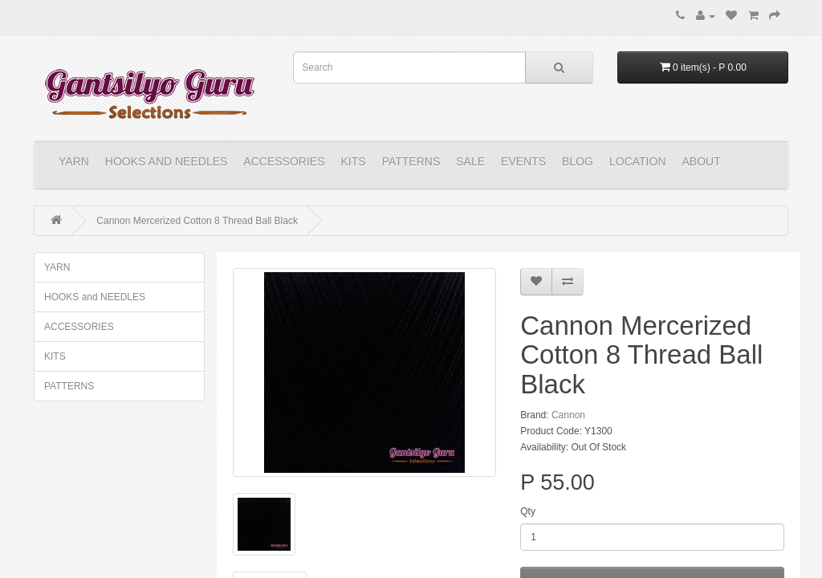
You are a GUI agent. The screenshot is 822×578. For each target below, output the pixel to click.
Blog (577, 161)
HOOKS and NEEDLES (166, 161)
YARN (74, 161)
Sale (470, 161)
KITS (353, 161)
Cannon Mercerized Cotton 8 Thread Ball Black (197, 220)
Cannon (568, 415)
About (701, 161)
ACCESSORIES (283, 161)
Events (523, 161)
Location (637, 161)
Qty (527, 511)
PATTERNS (411, 161)
